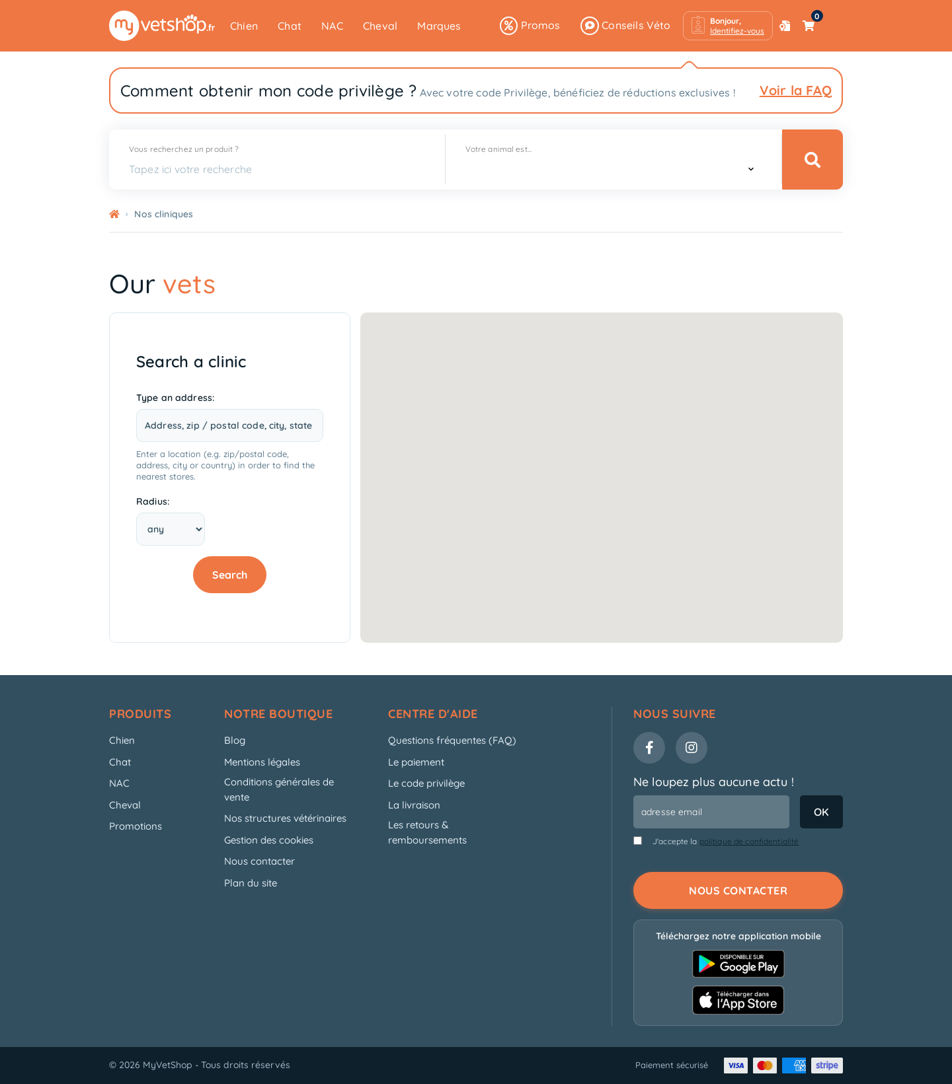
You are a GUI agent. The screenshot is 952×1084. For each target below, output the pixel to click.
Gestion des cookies (268, 840)
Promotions (135, 826)
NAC (332, 25)
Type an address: (175, 398)
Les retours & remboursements (427, 832)
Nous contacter (259, 861)
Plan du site (250, 883)
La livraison (414, 805)
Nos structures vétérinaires (285, 818)
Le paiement (416, 762)
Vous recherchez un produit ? (184, 149)
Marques (439, 25)
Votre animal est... (498, 149)
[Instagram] (691, 748)
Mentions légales (262, 762)
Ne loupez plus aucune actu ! (713, 781)
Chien (244, 25)
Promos (530, 26)
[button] (728, 25)
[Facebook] (649, 748)
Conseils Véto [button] (625, 26)
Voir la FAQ (796, 90)
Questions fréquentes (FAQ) (452, 740)
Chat (289, 25)
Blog (234, 740)
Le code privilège (426, 783)
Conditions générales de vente (279, 789)
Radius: (152, 501)
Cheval (380, 25)
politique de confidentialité (749, 841)
